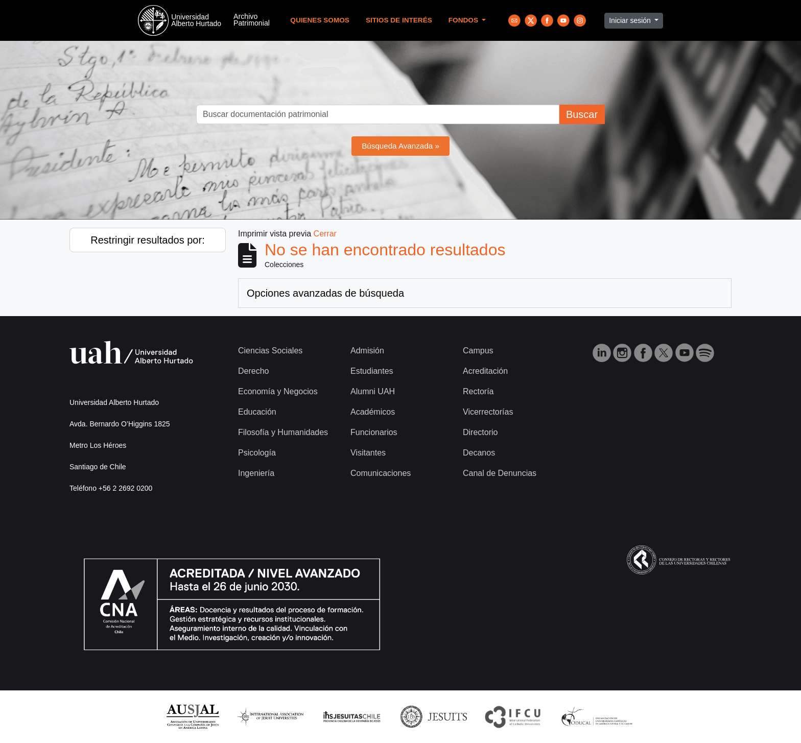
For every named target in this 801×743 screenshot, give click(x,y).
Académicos (372, 412)
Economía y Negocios (278, 391)
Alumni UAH (372, 391)
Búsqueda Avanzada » (400, 145)
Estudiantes (371, 371)
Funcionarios (373, 432)
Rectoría (478, 391)
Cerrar (325, 233)
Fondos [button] (464, 20)
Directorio (480, 432)
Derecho (253, 371)
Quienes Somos (319, 20)
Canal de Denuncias (499, 473)
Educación (257, 412)
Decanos (479, 452)
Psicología (257, 452)
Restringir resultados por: (147, 240)
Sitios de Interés (399, 20)
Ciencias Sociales (270, 350)
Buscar (582, 114)
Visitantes (368, 452)
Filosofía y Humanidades (283, 432)
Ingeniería (256, 473)
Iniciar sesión (631, 20)
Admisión (367, 350)
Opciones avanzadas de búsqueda (325, 293)
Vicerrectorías (488, 412)
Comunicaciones (380, 473)
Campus (478, 350)
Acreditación (485, 371)
